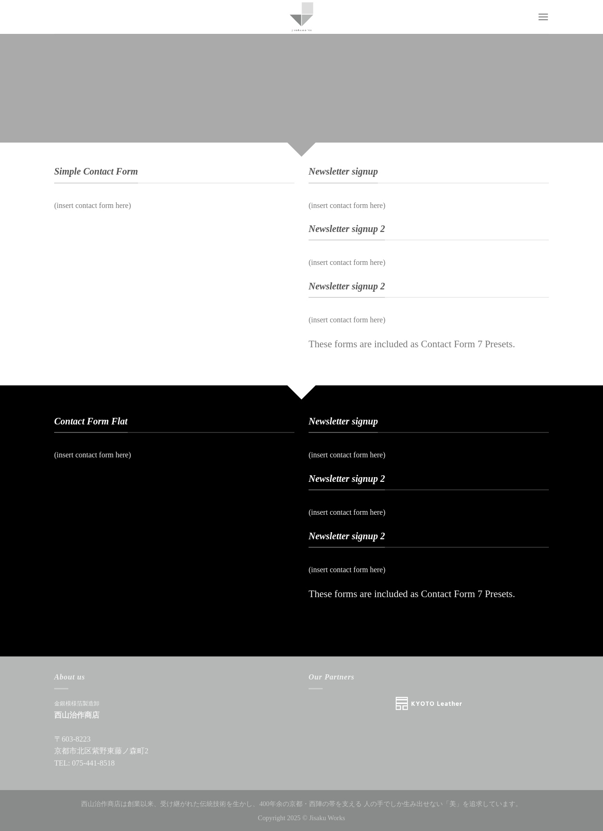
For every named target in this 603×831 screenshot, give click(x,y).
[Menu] (543, 16)
